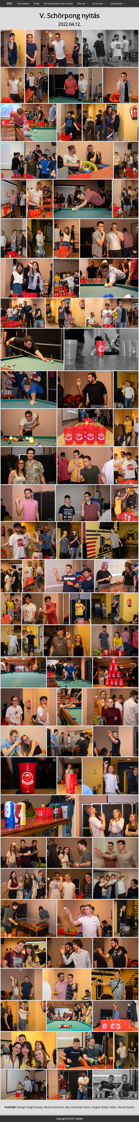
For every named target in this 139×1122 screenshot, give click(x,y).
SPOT (9, 3)
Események (118, 3)
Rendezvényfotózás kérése (58, 3)
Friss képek (23, 3)
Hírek (37, 3)
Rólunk (82, 3)
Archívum (99, 3)
